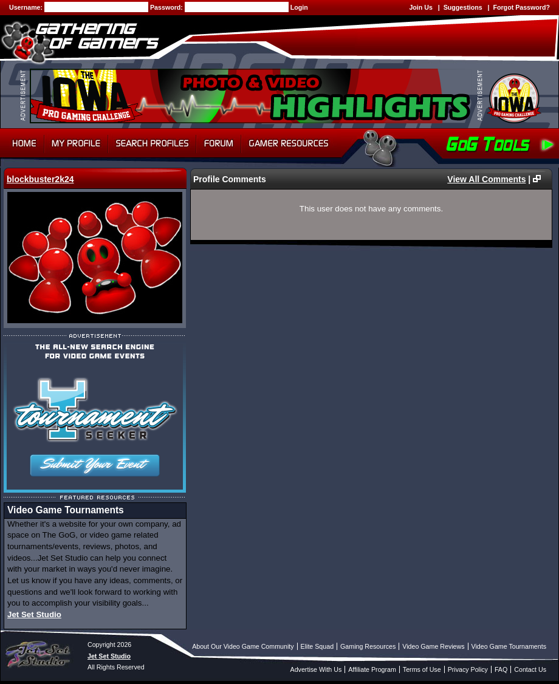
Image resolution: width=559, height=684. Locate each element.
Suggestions (463, 7)
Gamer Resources (289, 143)
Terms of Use (422, 669)
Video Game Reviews (433, 646)
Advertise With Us (316, 669)
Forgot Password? (521, 7)
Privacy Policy (468, 669)
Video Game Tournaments (509, 646)
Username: (26, 7)
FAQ (501, 669)
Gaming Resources (368, 646)
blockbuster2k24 (40, 179)
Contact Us (530, 669)
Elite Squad (317, 646)
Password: (167, 7)
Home (22, 143)
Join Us (421, 7)
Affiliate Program (372, 669)
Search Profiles (152, 143)
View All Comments (486, 179)
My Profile (76, 143)
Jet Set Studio (34, 614)
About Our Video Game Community (242, 646)
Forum (218, 143)
